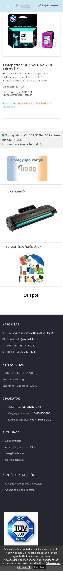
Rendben (39, 567)
